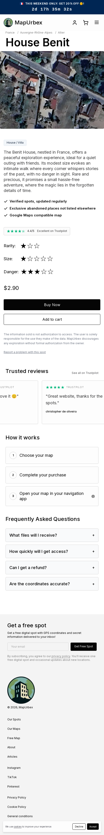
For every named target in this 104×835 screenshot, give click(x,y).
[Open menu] (96, 22)
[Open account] (74, 22)
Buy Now (52, 304)
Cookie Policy (16, 807)
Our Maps (13, 728)
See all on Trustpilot (85, 373)
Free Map (13, 738)
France (10, 32)
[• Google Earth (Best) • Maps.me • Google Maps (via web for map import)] (93, 496)
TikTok (12, 777)
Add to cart (52, 319)
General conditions (20, 816)
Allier (61, 32)
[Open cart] (85, 22)
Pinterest (13, 786)
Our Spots (14, 719)
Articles (12, 756)
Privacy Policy (16, 797)
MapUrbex (23, 22)
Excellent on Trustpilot (52, 231)
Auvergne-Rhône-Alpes (36, 32)
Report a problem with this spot (25, 352)
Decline (79, 826)
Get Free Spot (83, 646)
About (11, 747)
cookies (18, 826)
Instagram (14, 767)
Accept (92, 826)
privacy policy (61, 656)
